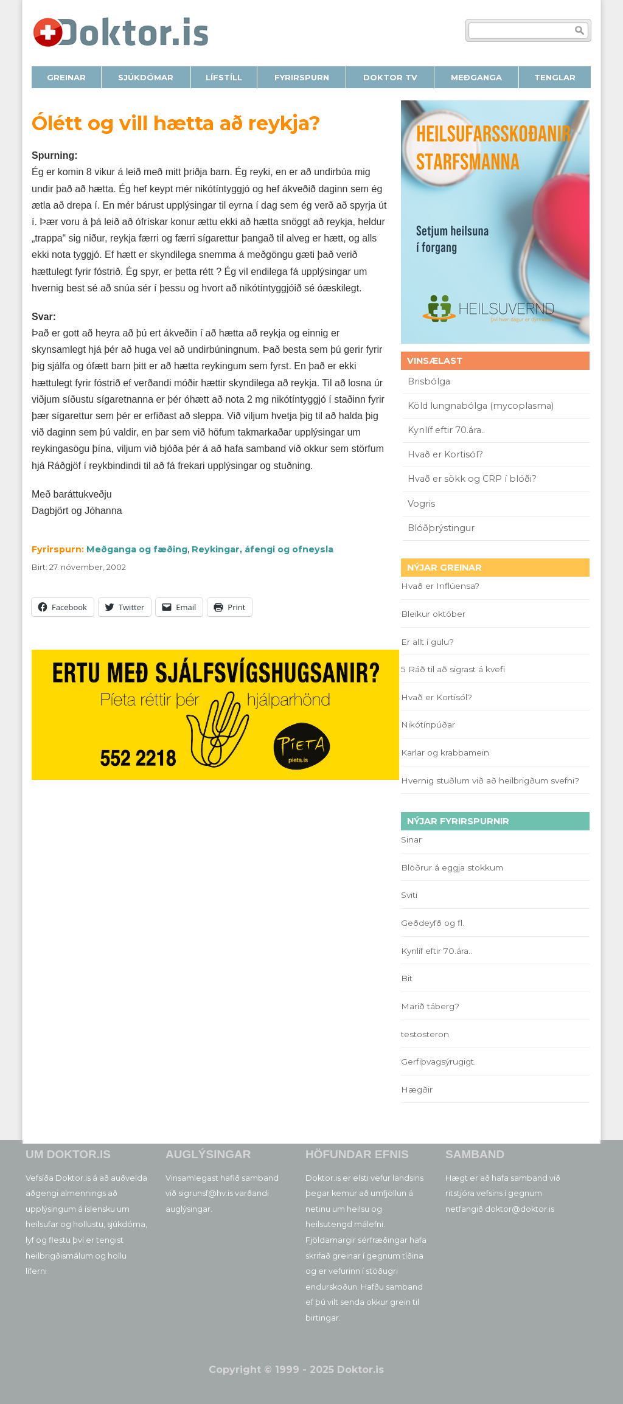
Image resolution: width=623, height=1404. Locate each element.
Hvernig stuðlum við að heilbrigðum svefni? (490, 780)
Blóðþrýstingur (441, 528)
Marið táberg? (430, 1006)
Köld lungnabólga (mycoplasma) (481, 405)
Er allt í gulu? (429, 642)
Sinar (411, 839)
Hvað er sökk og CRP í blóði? (472, 478)
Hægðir (417, 1089)
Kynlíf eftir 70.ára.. (446, 430)
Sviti (409, 895)
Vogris (421, 503)
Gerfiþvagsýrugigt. (438, 1061)
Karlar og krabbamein (445, 752)
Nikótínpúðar (428, 724)
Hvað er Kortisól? (447, 454)
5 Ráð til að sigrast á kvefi (454, 669)
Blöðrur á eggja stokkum (452, 867)
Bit (406, 978)
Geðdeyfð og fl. (432, 923)
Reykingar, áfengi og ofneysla (262, 549)
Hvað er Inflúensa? (440, 586)
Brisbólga (429, 381)
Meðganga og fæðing (136, 549)
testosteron (425, 1034)
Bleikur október (433, 614)
